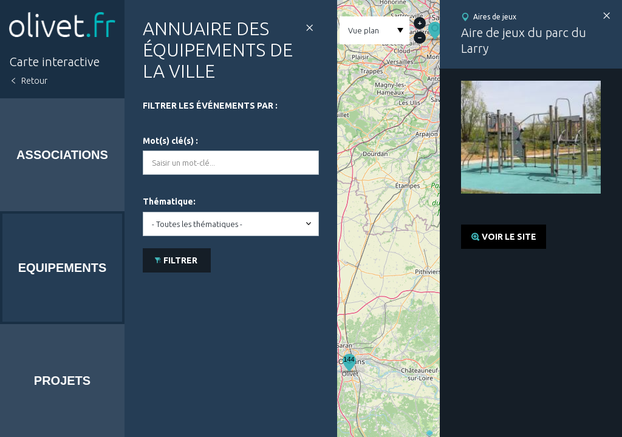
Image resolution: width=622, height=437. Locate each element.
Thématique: (169, 201)
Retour (34, 81)
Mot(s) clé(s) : (170, 141)
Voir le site (509, 237)
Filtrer (180, 260)
